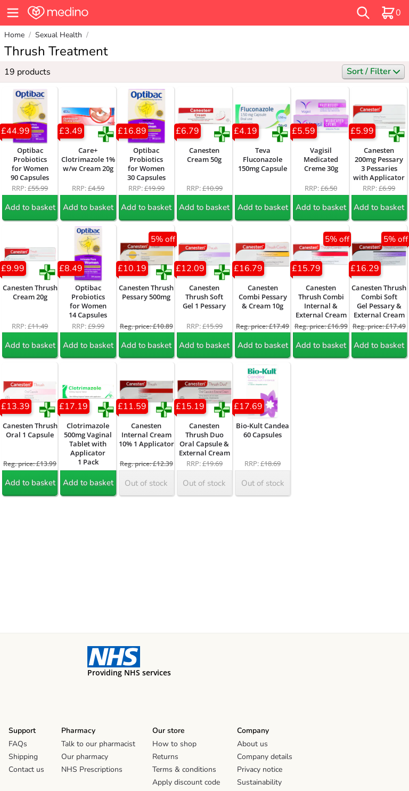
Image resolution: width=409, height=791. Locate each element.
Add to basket (30, 207)
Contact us (26, 769)
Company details (264, 757)
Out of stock (146, 483)
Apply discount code (186, 782)
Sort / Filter (373, 71)
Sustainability (259, 782)
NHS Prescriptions (91, 769)
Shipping (23, 757)
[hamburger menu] (13, 12)
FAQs (18, 744)
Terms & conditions (184, 769)
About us (252, 744)
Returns (165, 757)
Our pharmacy (84, 757)
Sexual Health (58, 35)
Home (14, 35)
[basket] (391, 12)
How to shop (174, 744)
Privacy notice (259, 769)
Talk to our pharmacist (98, 744)
